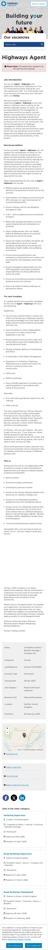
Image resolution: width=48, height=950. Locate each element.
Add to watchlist (13, 767)
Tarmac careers (38, 4)
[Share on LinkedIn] (22, 797)
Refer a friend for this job (17, 785)
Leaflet (19, 750)
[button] (24, 735)
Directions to (11, 754)
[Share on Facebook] (6, 797)
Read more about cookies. (19, 939)
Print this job (12, 776)
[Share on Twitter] (14, 797)
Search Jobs (24, 44)
